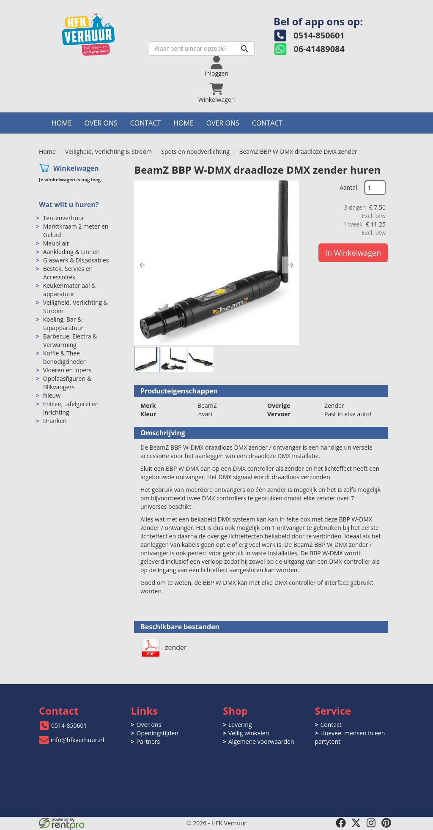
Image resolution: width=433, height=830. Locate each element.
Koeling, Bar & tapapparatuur (63, 323)
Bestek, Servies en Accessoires (68, 273)
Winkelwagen (76, 168)
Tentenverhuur (64, 218)
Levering (240, 725)
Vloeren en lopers (67, 370)
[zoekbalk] (202, 48)
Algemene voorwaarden (261, 741)
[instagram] (371, 823)
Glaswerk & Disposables (76, 260)
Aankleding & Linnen (71, 252)
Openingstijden (157, 733)
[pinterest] (386, 823)
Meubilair (56, 243)
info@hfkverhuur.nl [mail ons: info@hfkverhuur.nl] (77, 740)
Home (62, 123)
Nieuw (51, 395)
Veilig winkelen (248, 733)
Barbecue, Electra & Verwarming (70, 340)
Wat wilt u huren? (69, 204)
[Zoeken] (244, 48)
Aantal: (349, 187)
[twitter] (356, 823)
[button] (142, 265)
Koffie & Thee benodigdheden (65, 357)
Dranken (55, 421)
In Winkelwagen (353, 253)
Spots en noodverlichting (195, 151)
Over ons (101, 123)
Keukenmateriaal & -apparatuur (71, 289)
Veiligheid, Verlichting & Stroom (108, 151)
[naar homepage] (98, 32)
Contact (145, 123)
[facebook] (340, 823)
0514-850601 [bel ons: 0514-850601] (69, 725)
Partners (148, 741)
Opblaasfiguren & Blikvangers (67, 382)
